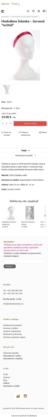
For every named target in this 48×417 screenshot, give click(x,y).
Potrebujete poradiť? (24, 155)
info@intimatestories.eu (13, 304)
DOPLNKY (5, 17)
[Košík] (44, 11)
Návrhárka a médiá (11, 386)
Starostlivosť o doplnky (13, 358)
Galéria (6, 383)
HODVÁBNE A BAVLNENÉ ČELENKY (24, 17)
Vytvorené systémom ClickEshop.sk (24, 416)
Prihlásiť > (10, 266)
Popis (24, 150)
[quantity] (6, 123)
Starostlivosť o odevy (12, 356)
